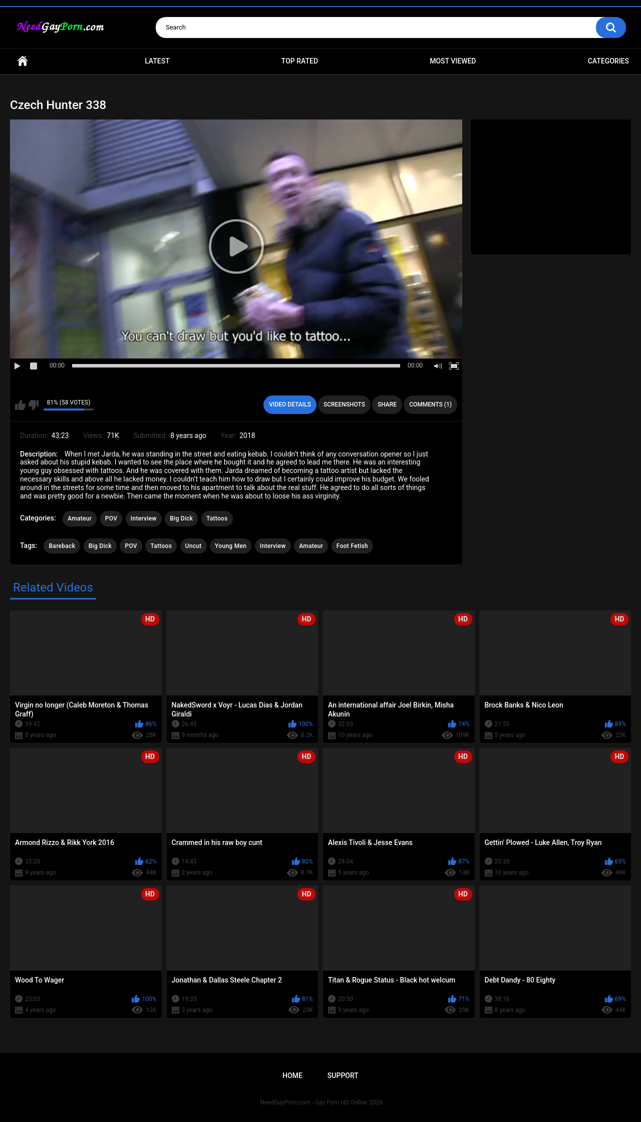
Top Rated (299, 61)
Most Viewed (453, 61)
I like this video (20, 405)
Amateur (80, 518)
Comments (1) (430, 404)
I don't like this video (33, 405)
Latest (157, 61)
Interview (144, 518)
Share (387, 404)
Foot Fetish (352, 546)
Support (343, 1076)
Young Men (230, 546)
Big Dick (181, 518)
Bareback (62, 546)
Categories (608, 61)
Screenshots (344, 404)
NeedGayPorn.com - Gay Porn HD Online (314, 1102)
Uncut (193, 546)
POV (111, 518)
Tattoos (217, 518)
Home (22, 61)
